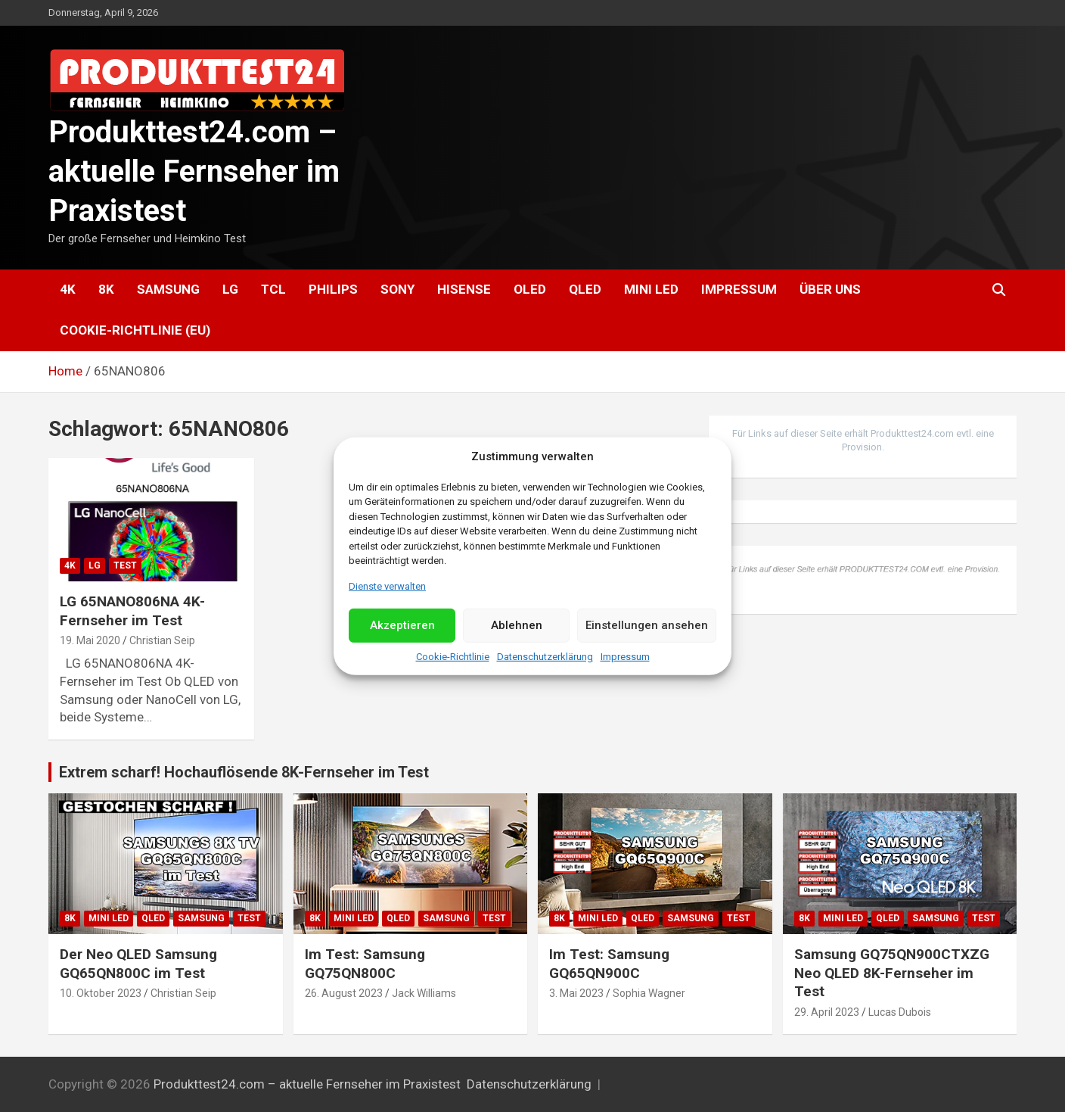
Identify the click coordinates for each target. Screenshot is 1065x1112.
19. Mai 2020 (90, 640)
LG (230, 289)
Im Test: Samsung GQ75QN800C (365, 963)
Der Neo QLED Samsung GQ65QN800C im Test (138, 963)
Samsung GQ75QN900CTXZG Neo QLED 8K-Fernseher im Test (891, 972)
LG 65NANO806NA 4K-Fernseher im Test (132, 611)
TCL (273, 289)
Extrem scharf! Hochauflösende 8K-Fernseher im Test (244, 772)
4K (68, 289)
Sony (397, 289)
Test (125, 565)
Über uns (830, 289)
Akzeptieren (402, 625)
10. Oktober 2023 (100, 993)
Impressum (625, 656)
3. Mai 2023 (576, 993)
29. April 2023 (826, 1012)
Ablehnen (516, 625)
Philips (333, 289)
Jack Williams (424, 993)
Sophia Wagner (649, 993)
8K (106, 289)
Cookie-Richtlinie (452, 656)
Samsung (168, 289)
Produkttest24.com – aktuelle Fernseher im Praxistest (194, 171)
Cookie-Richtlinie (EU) (135, 330)
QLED (585, 289)
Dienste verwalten (387, 585)
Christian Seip (162, 640)
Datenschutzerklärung (545, 656)
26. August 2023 (344, 993)
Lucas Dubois (899, 1012)
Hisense (464, 289)
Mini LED (651, 289)
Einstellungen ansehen (646, 625)
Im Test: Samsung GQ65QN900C (609, 963)
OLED (530, 289)
